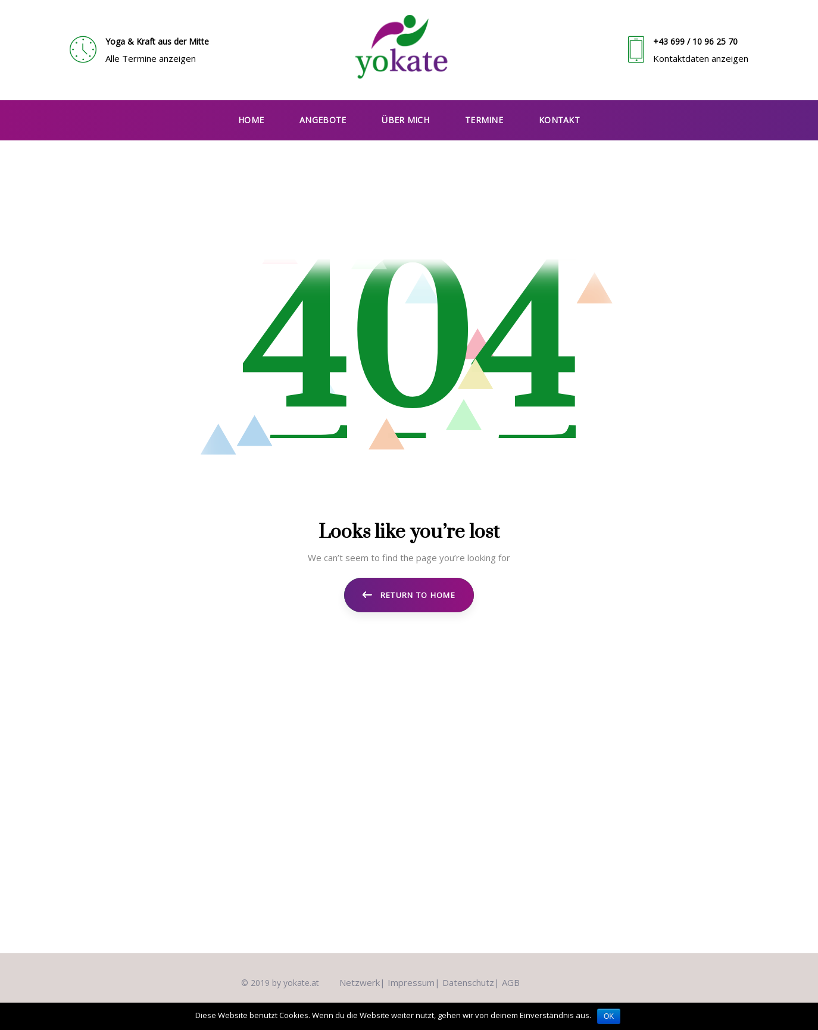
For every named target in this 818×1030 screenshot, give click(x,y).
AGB (511, 982)
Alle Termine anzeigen (150, 58)
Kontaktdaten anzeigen (700, 58)
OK (609, 1016)
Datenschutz (468, 982)
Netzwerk (359, 982)
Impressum (411, 982)
